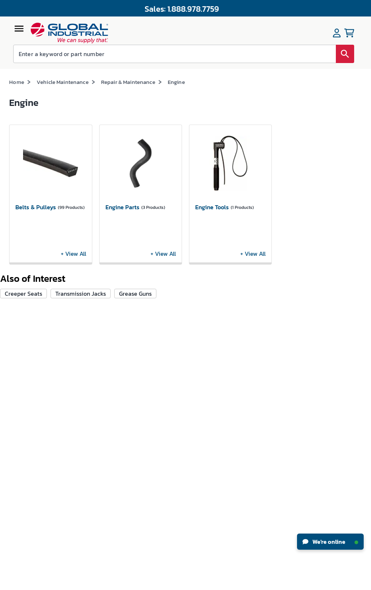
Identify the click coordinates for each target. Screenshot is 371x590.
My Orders (80, 366)
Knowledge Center (209, 379)
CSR (13, 406)
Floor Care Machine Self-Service (90, 499)
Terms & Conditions (170, 582)
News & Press (23, 379)
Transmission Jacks (80, 293)
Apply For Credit (87, 406)
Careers (17, 365)
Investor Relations (29, 393)
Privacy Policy (206, 582)
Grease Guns (135, 293)
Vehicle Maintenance (63, 82)
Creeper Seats (23, 293)
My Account (82, 352)
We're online (330, 541)
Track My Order (86, 379)
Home (16, 82)
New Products (204, 366)
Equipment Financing (213, 406)
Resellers (139, 401)
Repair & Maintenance (128, 82)
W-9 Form (80, 447)
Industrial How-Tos (210, 393)
